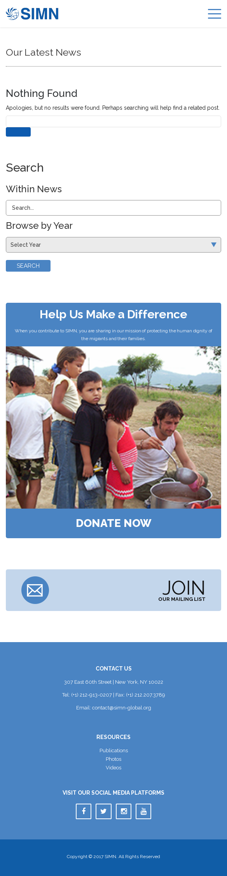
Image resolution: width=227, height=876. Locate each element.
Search (28, 265)
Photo (113, 759)
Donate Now (114, 523)
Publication (114, 750)
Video (113, 768)
